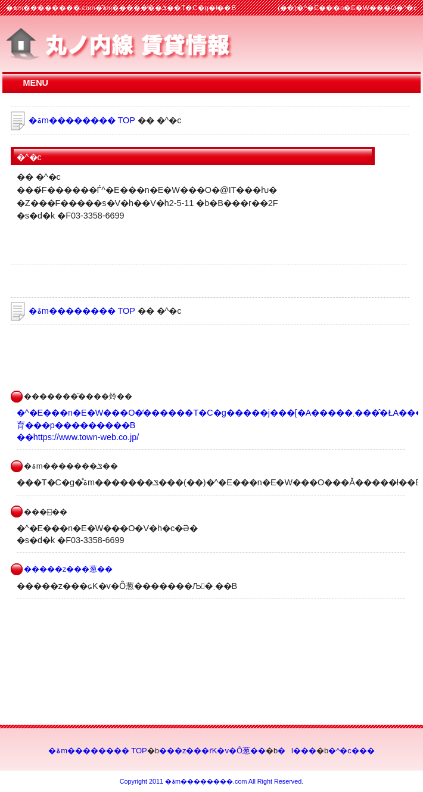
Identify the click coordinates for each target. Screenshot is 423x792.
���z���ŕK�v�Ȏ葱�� (212, 750)
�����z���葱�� (68, 569)
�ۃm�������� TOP (82, 120)
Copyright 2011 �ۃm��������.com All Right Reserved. (211, 781)
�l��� (297, 750)
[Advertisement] (150, 355)
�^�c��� (351, 750)
